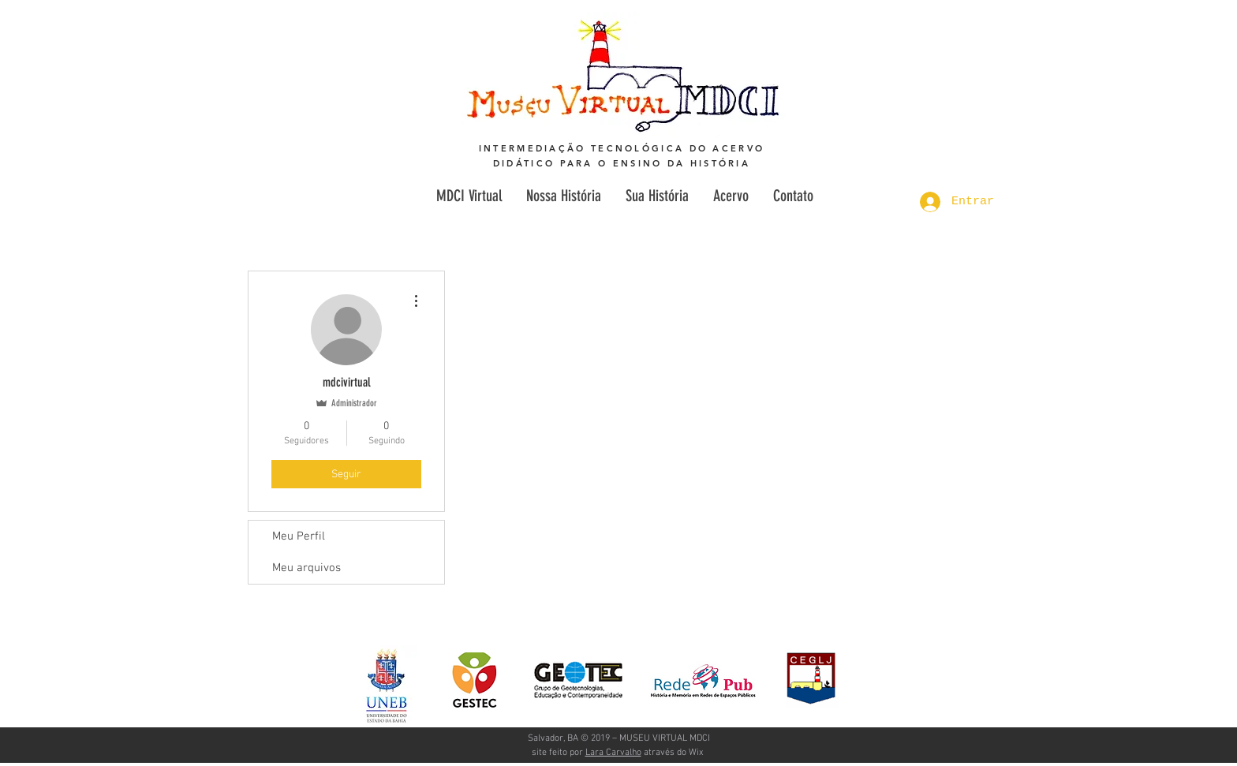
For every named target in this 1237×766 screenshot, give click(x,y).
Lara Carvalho (613, 752)
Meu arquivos (306, 568)
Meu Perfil (298, 536)
